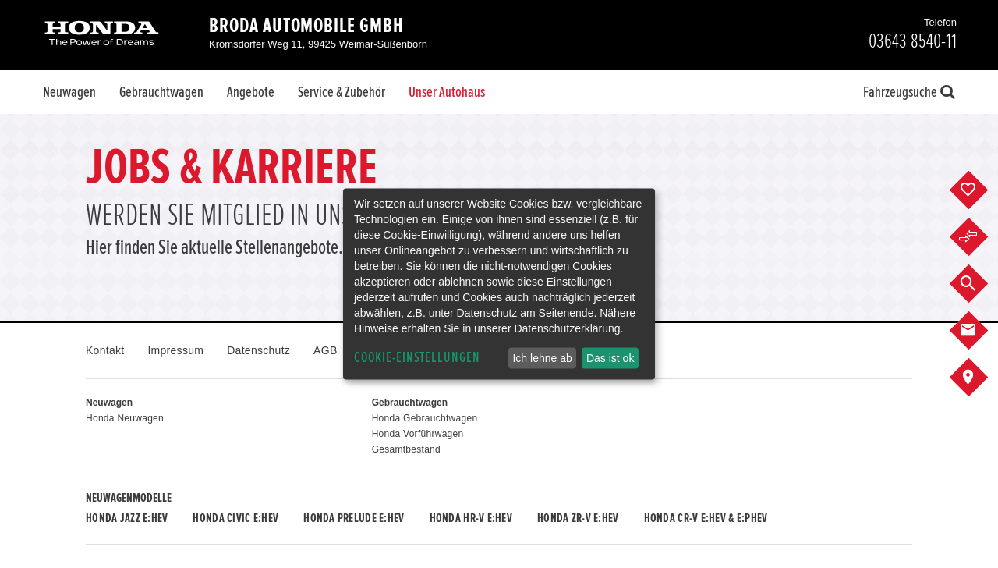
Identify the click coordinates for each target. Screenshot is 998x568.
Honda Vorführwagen (418, 433)
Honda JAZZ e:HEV (127, 518)
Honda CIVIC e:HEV (235, 518)
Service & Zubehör (341, 92)
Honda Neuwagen (125, 418)
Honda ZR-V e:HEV (577, 518)
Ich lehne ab (542, 358)
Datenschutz (258, 350)
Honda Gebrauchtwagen (425, 418)
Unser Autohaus (447, 92)
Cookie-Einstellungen (417, 357)
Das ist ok (610, 358)
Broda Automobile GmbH (306, 26)
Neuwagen (69, 92)
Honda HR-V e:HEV (471, 518)
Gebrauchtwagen (161, 92)
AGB (325, 350)
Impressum (175, 350)
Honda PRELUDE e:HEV (353, 518)
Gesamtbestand (406, 449)
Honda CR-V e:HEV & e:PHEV (706, 518)
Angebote (250, 92)
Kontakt (105, 350)
